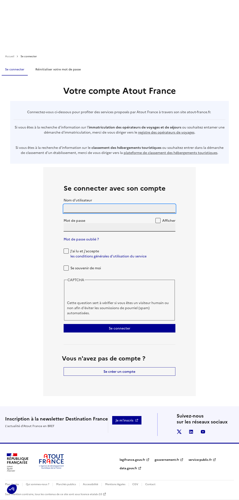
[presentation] (99, 292)
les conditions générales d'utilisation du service (108, 256)
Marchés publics (66, 484)
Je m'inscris (124, 420)
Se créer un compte (119, 371)
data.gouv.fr (128, 468)
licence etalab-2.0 (91, 494)
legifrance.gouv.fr (132, 460)
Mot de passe (74, 220)
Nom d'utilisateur (78, 200)
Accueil (9, 56)
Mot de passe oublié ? (81, 239)
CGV (135, 484)
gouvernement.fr (167, 460)
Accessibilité (90, 484)
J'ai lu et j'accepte (108, 254)
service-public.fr (200, 460)
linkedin (191, 431)
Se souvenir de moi (85, 268)
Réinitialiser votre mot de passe (58, 69)
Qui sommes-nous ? (37, 484)
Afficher (168, 220)
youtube (203, 431)
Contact (150, 484)
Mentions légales (115, 484)
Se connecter (14, 69)
